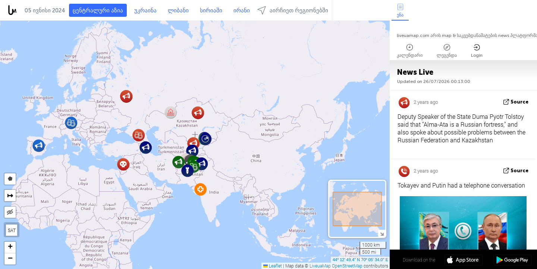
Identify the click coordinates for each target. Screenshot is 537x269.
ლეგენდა (447, 51)
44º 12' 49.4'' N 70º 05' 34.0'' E (360, 259)
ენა (400, 11)
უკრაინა (145, 10)
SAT (12, 230)
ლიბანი (178, 10)
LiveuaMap (320, 266)
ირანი (241, 10)
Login (477, 51)
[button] (145, 147)
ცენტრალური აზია (98, 10)
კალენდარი (410, 51)
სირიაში (211, 10)
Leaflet (272, 266)
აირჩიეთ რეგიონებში (292, 10)
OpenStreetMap (347, 266)
